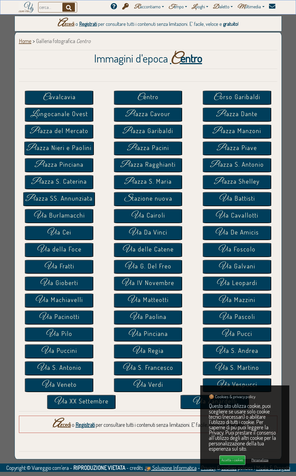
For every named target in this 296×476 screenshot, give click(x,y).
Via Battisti (237, 199)
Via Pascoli (237, 317)
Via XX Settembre (81, 402)
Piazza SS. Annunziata (59, 199)
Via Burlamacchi (59, 216)
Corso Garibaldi (236, 97)
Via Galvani (236, 266)
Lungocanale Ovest (59, 114)
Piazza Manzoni (236, 131)
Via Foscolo (237, 250)
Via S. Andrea (237, 351)
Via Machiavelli (59, 300)
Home (25, 40)
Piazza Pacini (148, 148)
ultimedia (249, 7)
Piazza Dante (237, 114)
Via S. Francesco (148, 368)
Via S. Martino (237, 368)
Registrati (88, 24)
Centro (148, 97)
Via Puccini (59, 351)
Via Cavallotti (236, 216)
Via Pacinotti (59, 317)
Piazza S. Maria (148, 182)
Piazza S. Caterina (59, 182)
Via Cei (59, 233)
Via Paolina (148, 317)
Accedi (65, 24)
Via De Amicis (237, 233)
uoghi (198, 7)
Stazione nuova (148, 199)
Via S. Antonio (59, 368)
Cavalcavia (59, 97)
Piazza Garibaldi (148, 131)
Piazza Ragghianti (148, 165)
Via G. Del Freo (148, 266)
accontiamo (147, 7)
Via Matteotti (148, 300)
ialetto (221, 7)
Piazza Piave (237, 148)
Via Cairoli (148, 216)
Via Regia (148, 351)
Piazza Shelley (237, 182)
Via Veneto (59, 385)
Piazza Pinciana (59, 165)
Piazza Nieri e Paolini (59, 148)
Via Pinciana (148, 334)
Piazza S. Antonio (237, 165)
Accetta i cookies (232, 460)
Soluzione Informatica (170, 467)
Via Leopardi (236, 283)
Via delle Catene (148, 250)
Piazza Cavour (147, 114)
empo (176, 7)
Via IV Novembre (147, 283)
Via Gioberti (59, 283)
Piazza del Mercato (59, 131)
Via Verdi (148, 385)
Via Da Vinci (147, 233)
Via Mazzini (236, 300)
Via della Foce (59, 250)
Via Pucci (236, 334)
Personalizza (259, 460)
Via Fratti (59, 266)
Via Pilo (59, 334)
